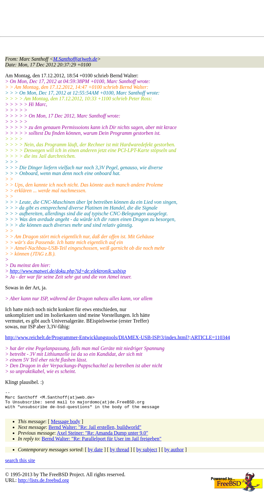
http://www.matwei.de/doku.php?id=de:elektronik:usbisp (68, 271)
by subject (146, 453)
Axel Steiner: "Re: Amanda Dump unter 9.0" (102, 436)
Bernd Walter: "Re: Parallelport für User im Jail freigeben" (102, 442)
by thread (119, 453)
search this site (20, 464)
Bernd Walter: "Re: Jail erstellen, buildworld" (94, 431)
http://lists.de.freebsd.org (43, 484)
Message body (65, 425)
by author (174, 453)
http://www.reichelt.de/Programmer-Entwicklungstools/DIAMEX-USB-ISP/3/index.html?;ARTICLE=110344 (117, 337)
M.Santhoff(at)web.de (75, 59)
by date (95, 453)
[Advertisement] (121, 19)
